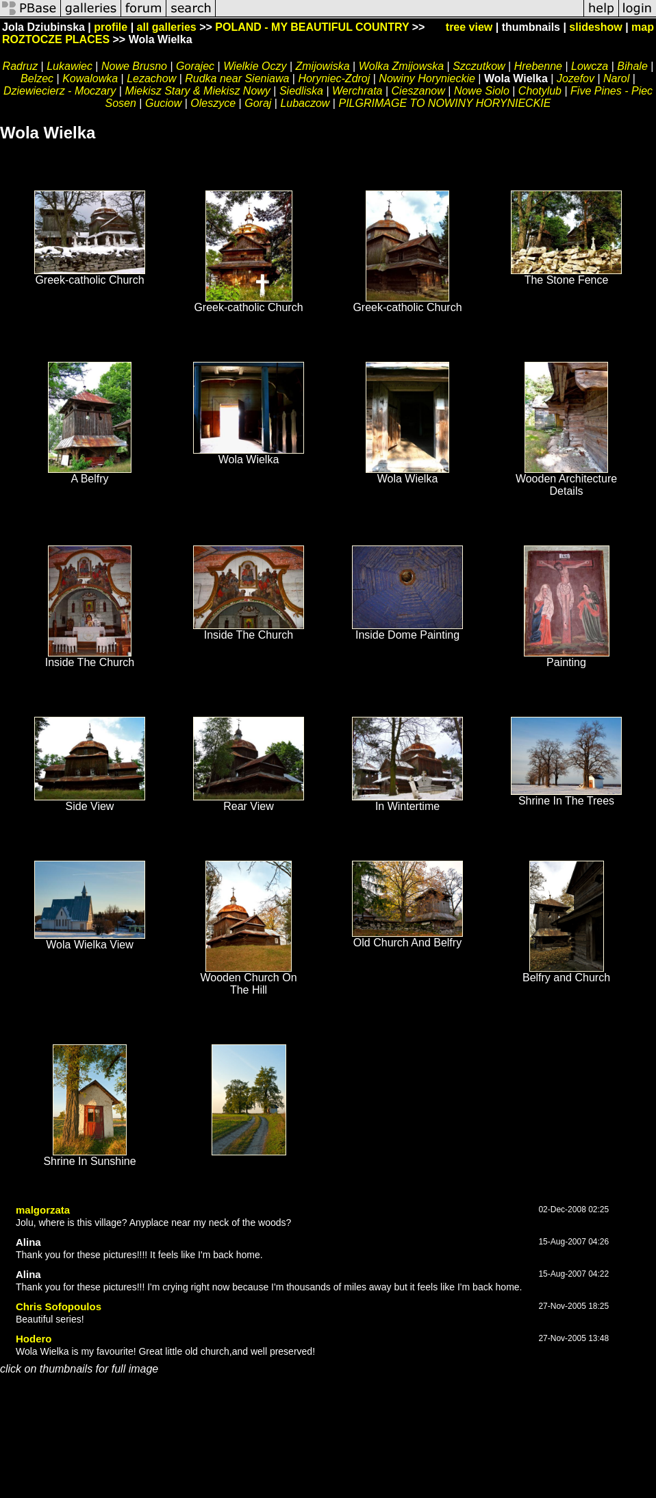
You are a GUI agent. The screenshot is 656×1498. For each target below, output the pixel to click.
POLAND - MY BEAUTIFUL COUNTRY (312, 27)
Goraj (257, 103)
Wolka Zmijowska (401, 66)
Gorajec (195, 66)
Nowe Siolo (481, 91)
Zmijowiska (322, 66)
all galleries (167, 27)
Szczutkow (479, 66)
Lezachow (151, 78)
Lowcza (589, 66)
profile (110, 27)
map (642, 27)
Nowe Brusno (134, 66)
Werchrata (357, 91)
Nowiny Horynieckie (427, 78)
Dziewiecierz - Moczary (59, 91)
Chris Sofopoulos (58, 1306)
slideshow (595, 27)
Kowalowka (90, 78)
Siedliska (301, 91)
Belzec (37, 78)
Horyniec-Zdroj (334, 78)
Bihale (632, 66)
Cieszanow (418, 91)
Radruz (20, 66)
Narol (616, 78)
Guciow (163, 103)
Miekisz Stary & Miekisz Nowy (197, 91)
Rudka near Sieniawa (237, 78)
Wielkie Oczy (254, 66)
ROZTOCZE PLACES (56, 39)
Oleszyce (213, 103)
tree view (469, 27)
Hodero (34, 1338)
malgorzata (43, 1210)
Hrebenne (538, 66)
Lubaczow (304, 103)
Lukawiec (69, 66)
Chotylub (540, 91)
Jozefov (575, 78)
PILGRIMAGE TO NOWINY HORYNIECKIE (444, 103)
